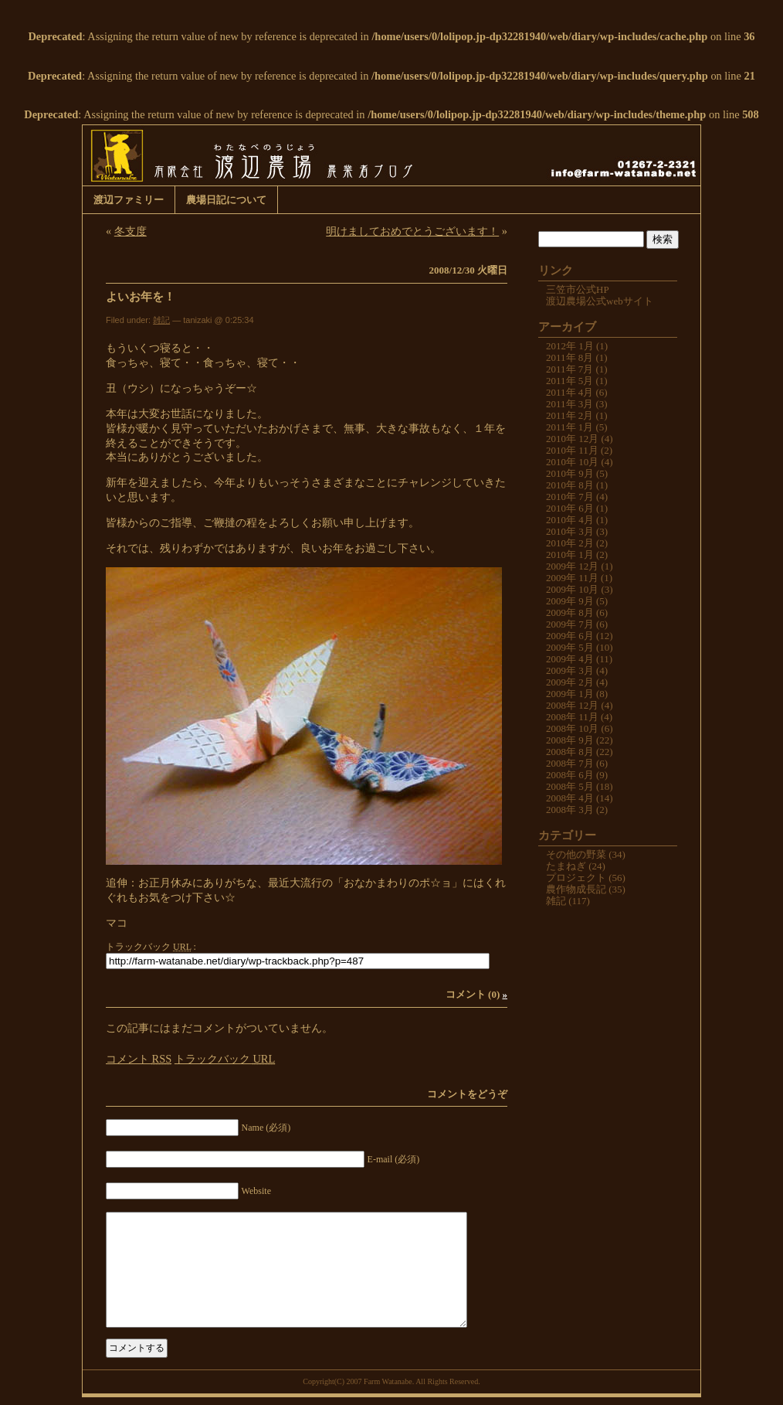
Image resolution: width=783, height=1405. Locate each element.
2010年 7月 (570, 496)
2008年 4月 (570, 798)
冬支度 (130, 231)
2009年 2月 (570, 682)
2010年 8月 (570, 485)
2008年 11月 (572, 717)
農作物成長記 (576, 889)
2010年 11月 (572, 450)
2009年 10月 (572, 589)
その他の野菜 (576, 854)
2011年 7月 (569, 369)
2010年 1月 (570, 554)
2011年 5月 (569, 380)
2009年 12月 (572, 566)
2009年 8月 (570, 612)
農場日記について (226, 200)
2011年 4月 (569, 392)
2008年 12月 (572, 705)
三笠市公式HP (577, 289)
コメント (138, 1059)
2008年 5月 (570, 786)
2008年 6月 (570, 775)
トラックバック (225, 1059)
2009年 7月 (570, 624)
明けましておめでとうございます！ (412, 231)
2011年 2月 (569, 415)
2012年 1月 (570, 346)
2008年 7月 (570, 763)
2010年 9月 (570, 473)
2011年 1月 (569, 427)
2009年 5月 (570, 647)
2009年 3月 (570, 670)
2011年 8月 (569, 357)
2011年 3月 (569, 404)
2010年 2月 (570, 543)
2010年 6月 (570, 508)
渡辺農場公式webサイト (599, 301)
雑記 (161, 320)
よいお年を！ (140, 297)
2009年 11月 (572, 577)
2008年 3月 (570, 809)
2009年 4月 (570, 659)
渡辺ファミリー (128, 200)
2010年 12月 (572, 438)
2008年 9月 (570, 740)
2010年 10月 (572, 462)
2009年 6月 (570, 635)
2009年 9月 (570, 601)
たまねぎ (566, 866)
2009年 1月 (570, 693)
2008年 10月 (572, 728)
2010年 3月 (570, 531)
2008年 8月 (570, 751)
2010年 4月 (570, 520)
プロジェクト (576, 877)
